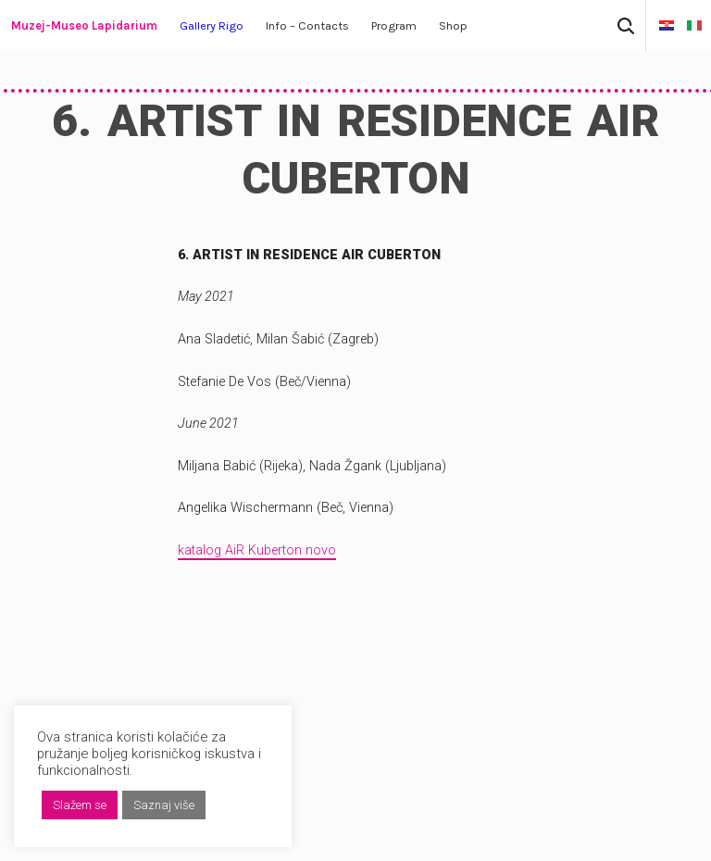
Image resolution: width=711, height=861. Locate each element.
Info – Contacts (307, 25)
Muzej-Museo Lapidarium (84, 25)
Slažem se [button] (79, 805)
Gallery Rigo (211, 25)
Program (394, 25)
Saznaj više (163, 805)
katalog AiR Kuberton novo (257, 550)
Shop (453, 25)
